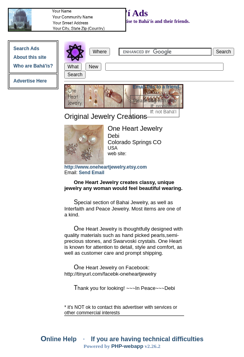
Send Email (91, 172)
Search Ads (26, 48)
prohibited (166, 106)
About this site (29, 57)
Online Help (59, 339)
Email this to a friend (156, 87)
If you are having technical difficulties (147, 339)
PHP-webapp (127, 346)
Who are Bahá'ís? (33, 66)
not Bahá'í (166, 112)
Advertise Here (30, 81)
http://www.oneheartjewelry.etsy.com (105, 167)
